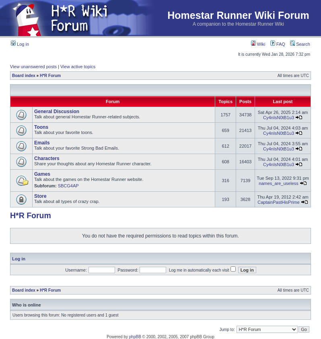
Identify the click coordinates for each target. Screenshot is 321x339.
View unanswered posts (33, 66)
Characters (47, 158)
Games (42, 174)
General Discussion (56, 111)
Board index (23, 75)
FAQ (277, 44)
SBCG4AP (68, 185)
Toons (41, 127)
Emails (42, 143)
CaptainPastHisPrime (278, 202)
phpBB (135, 337)
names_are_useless (278, 183)
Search (300, 44)
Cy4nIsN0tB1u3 (278, 117)
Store (40, 196)
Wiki (258, 44)
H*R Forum (50, 75)
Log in (20, 44)
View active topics (77, 66)
